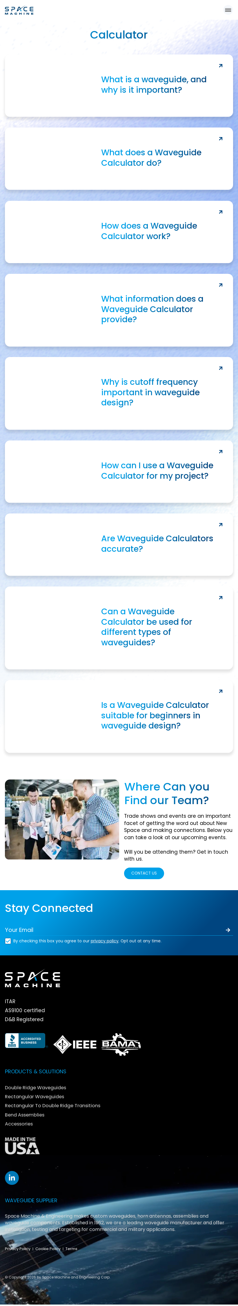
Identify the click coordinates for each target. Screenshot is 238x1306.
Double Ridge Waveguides (38, 1088)
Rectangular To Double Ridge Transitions (57, 1106)
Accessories (21, 1124)
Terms (71, 1250)
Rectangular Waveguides (37, 1097)
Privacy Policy (17, 1250)
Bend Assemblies (27, 1115)
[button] (228, 10)
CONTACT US (146, 874)
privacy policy (105, 942)
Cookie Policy (48, 1250)
